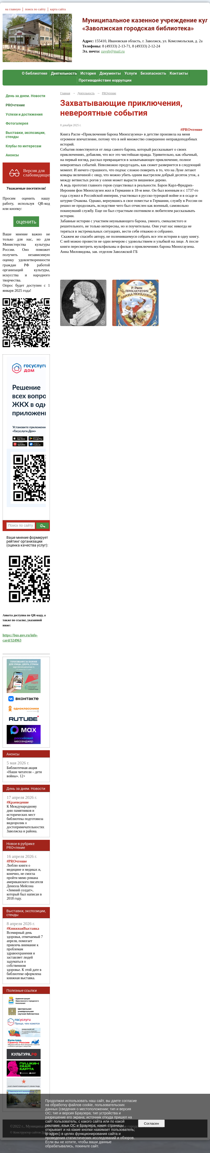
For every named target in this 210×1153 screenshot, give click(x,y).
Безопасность (153, 73)
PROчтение (15, 105)
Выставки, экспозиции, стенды (25, 135)
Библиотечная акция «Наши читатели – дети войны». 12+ (24, 772)
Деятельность (64, 73)
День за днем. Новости (25, 96)
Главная (65, 93)
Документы (110, 73)
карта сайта (58, 9)
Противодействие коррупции (105, 80)
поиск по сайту (35, 9)
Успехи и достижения (24, 114)
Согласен (151, 1123)
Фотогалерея (17, 123)
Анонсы (12, 155)
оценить (26, 222)
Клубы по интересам (23, 146)
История (88, 73)
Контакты (179, 73)
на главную (13, 9)
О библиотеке (34, 73)
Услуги (130, 73)
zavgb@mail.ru (113, 51)
